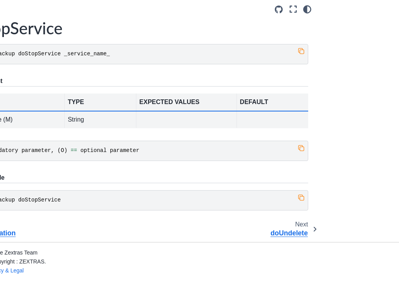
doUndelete (37, 88)
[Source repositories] (357, 9)
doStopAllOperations (48, 51)
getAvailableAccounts (48, 130)
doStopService (42, 76)
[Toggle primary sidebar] (93, 9)
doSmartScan (39, 27)
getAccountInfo (41, 101)
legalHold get (39, 231)
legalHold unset (42, 256)
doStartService (41, 39)
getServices (37, 219)
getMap (32, 194)
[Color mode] (385, 9)
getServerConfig (43, 206)
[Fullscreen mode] (371, 9)
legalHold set (39, 243)
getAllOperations (43, 113)
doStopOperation (44, 64)
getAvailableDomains (47, 152)
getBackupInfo (40, 169)
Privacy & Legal (105, 270)
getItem (32, 181)
